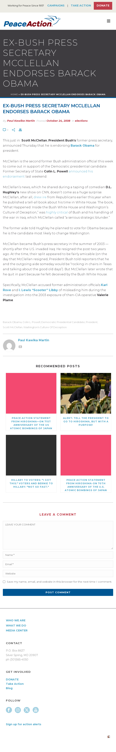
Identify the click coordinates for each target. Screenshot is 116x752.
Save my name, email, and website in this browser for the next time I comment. (59, 581)
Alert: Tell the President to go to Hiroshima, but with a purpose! (86, 421)
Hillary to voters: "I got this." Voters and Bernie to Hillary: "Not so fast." (31, 483)
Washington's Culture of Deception (45, 327)
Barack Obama (82, 145)
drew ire (40, 197)
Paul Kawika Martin (21, 120)
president (92, 322)
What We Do (16, 625)
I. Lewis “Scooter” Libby (38, 290)
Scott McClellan (12, 327)
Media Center (17, 630)
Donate (103, 5)
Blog (9, 688)
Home (14, 94)
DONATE (12, 679)
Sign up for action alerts (23, 724)
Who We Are (15, 620)
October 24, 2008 (58, 120)
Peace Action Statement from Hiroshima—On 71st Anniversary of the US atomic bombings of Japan (31, 423)
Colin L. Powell (31, 322)
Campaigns (56, 5)
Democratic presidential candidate (63, 322)
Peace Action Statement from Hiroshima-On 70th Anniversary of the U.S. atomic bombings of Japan (86, 485)
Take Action (81, 5)
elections (81, 120)
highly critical (57, 212)
